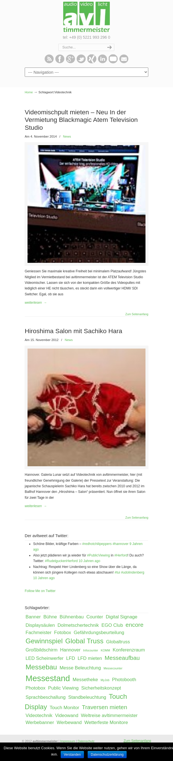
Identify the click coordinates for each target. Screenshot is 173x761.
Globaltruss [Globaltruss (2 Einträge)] (118, 641)
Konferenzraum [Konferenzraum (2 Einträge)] (129, 650)
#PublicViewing (98, 555)
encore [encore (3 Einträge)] (135, 624)
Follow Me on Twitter (40, 591)
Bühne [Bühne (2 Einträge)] (50, 617)
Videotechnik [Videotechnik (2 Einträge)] (39, 715)
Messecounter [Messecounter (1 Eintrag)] (113, 668)
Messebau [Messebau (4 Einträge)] (41, 667)
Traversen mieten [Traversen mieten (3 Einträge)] (104, 707)
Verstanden (72, 755)
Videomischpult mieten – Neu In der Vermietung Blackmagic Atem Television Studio (81, 119)
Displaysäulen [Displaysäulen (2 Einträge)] (40, 625)
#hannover (121, 544)
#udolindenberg (132, 572)
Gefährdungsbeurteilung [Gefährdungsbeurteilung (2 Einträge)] (99, 632)
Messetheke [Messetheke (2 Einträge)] (85, 679)
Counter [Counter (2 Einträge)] (94, 617)
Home (29, 92)
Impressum (67, 741)
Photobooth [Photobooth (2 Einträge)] (124, 679)
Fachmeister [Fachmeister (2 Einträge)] (38, 632)
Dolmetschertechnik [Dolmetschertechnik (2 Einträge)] (78, 625)
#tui (117, 572)
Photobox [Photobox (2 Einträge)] (35, 688)
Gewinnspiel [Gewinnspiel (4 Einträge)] (44, 641)
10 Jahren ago (89, 561)
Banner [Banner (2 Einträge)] (33, 617)
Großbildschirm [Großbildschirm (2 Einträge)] (42, 650)
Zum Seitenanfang (136, 314)
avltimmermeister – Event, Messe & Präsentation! (86, 17)
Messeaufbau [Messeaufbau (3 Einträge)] (122, 658)
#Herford (121, 555)
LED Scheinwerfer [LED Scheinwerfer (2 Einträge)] (44, 658)
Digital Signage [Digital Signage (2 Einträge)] (121, 617)
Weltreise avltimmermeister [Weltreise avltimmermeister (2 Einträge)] (109, 715)
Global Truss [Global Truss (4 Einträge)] (84, 641)
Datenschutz (86, 741)
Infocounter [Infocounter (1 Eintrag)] (90, 650)
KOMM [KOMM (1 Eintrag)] (105, 650)
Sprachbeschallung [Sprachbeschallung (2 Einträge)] (46, 697)
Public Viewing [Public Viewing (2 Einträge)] (63, 688)
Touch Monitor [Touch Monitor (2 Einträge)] (64, 707)
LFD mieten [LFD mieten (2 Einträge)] (90, 658)
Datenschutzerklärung (107, 755)
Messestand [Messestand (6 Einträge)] (48, 678)
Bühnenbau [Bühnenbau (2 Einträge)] (72, 617)
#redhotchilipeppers (97, 544)
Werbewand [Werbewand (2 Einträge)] (69, 722)
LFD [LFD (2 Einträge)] (70, 658)
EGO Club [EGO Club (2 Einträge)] (112, 625)
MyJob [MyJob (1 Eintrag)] (105, 680)
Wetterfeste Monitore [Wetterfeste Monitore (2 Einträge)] (106, 722)
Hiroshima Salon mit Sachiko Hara (73, 331)
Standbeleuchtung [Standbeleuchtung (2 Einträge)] (87, 697)
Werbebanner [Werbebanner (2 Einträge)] (40, 722)
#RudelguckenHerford (61, 561)
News (67, 136)
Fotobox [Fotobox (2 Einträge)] (62, 632)
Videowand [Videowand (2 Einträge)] (66, 715)
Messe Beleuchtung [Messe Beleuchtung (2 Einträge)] (80, 667)
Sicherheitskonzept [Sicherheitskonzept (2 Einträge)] (101, 688)
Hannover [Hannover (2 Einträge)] (70, 650)
